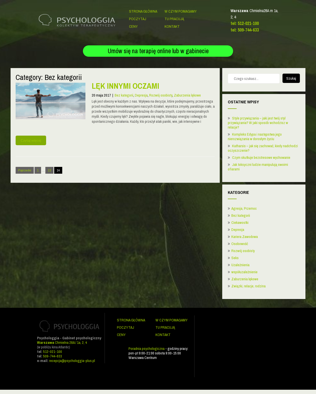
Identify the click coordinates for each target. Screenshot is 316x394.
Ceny (133, 26)
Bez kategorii (124, 95)
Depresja (141, 95)
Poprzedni (24, 170)
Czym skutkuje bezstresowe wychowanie (261, 157)
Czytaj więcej (31, 140)
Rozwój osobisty (160, 95)
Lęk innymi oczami (125, 85)
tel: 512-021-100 (245, 23)
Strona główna (143, 11)
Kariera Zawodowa (244, 236)
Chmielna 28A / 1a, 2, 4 (62, 342)
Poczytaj (137, 18)
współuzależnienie (244, 272)
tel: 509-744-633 (245, 30)
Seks (235, 257)
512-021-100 (52, 351)
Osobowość (239, 243)
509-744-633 (52, 356)
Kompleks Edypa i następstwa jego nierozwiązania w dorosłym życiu (255, 136)
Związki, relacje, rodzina (248, 286)
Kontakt (172, 26)
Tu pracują (174, 18)
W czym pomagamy (181, 11)
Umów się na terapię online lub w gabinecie (158, 51)
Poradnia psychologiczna (147, 348)
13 (49, 170)
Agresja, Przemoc (244, 208)
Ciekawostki (239, 222)
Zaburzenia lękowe (187, 95)
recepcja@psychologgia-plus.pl (72, 360)
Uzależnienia (240, 264)
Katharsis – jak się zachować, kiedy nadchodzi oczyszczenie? (263, 148)
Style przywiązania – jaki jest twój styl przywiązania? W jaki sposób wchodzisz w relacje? (258, 122)
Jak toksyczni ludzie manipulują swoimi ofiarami (258, 167)
